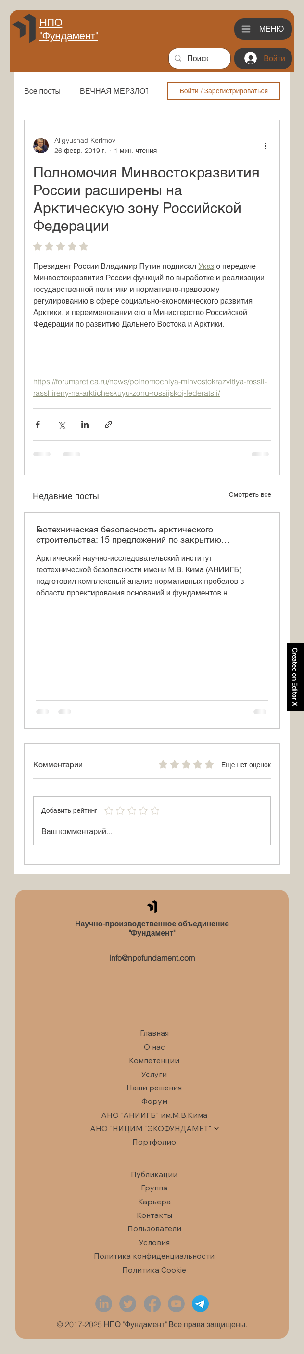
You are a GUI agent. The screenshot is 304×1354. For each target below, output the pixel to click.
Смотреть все (249, 494)
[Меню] (263, 29)
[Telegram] (200, 1303)
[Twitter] (127, 1303)
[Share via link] (108, 424)
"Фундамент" (68, 35)
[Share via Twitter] (61, 424)
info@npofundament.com (152, 957)
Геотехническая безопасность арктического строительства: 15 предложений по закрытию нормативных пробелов (128, 534)
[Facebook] (152, 1303)
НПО (51, 22)
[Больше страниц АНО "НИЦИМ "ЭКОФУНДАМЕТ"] (216, 1128)
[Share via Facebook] (37, 424)
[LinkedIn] (103, 1303)
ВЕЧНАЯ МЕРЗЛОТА (117, 91)
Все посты (42, 91)
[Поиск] (198, 58)
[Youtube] (176, 1303)
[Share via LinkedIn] (84, 424)
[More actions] (265, 146)
